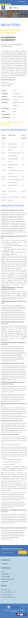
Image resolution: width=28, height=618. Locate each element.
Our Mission (5, 563)
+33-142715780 (7, 594)
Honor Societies (6, 576)
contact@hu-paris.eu (9, 597)
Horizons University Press (8, 579)
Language (22, 1)
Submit (23, 552)
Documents (5, 581)
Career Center (5, 574)
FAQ (3, 571)
